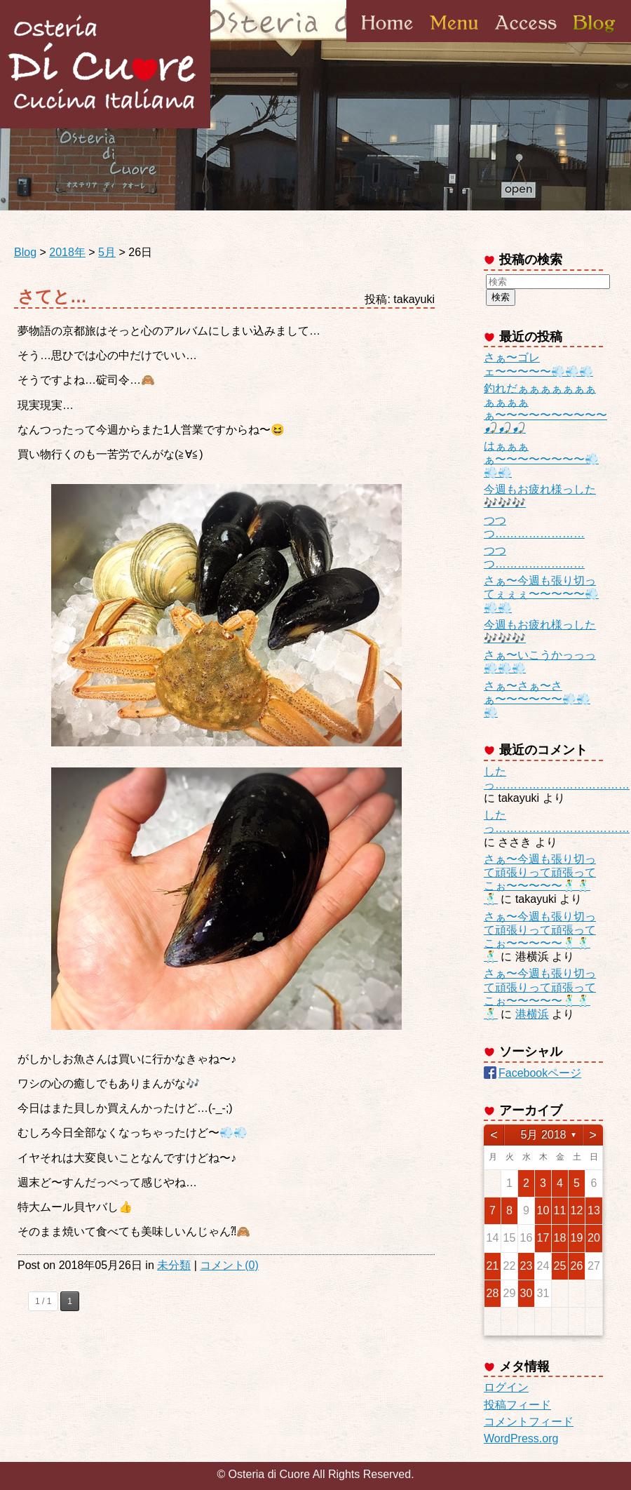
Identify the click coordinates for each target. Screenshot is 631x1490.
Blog (593, 41)
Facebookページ (539, 1073)
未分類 (174, 1265)
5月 (107, 252)
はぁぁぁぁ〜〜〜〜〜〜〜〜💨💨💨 (541, 459)
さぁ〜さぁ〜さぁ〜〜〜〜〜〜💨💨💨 (537, 699)
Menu (454, 41)
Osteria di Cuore (105, 64)
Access (526, 41)
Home (387, 41)
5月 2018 (543, 1135)
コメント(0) (229, 1265)
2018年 (67, 252)
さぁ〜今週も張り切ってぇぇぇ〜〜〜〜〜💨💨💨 (541, 594)
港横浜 (532, 1014)
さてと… (52, 296)
